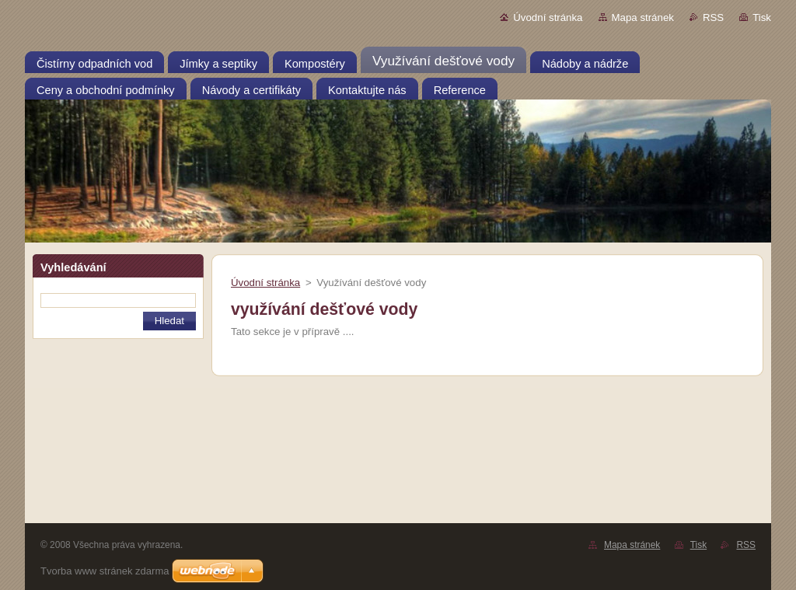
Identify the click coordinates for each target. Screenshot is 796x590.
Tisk (761, 17)
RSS (713, 17)
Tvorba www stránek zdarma (104, 571)
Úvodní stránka (547, 17)
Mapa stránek (643, 17)
